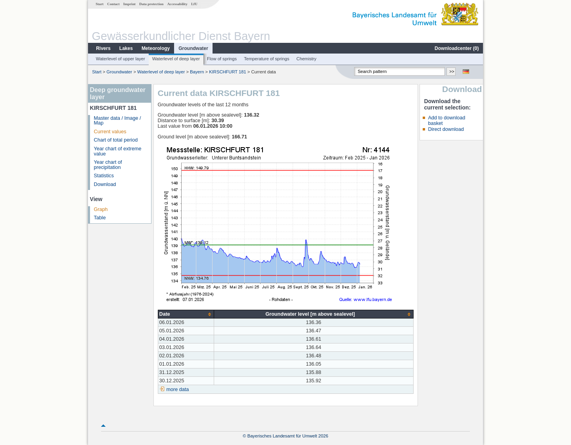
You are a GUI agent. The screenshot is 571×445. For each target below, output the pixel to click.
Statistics (104, 175)
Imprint (129, 4)
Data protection (151, 4)
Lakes (126, 48)
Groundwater (193, 48)
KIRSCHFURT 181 (227, 71)
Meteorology (156, 48)
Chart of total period (116, 140)
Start (99, 4)
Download (105, 184)
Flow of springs (222, 58)
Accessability (177, 4)
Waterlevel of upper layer (120, 58)
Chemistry (306, 58)
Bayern (197, 71)
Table (100, 218)
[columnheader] (186, 314)
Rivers (103, 48)
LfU (194, 4)
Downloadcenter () (457, 48)
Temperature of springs (266, 58)
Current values (110, 131)
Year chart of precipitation (108, 164)
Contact (113, 4)
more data (178, 389)
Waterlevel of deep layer (176, 58)
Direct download (446, 129)
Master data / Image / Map (117, 120)
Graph (101, 209)
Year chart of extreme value (118, 151)
